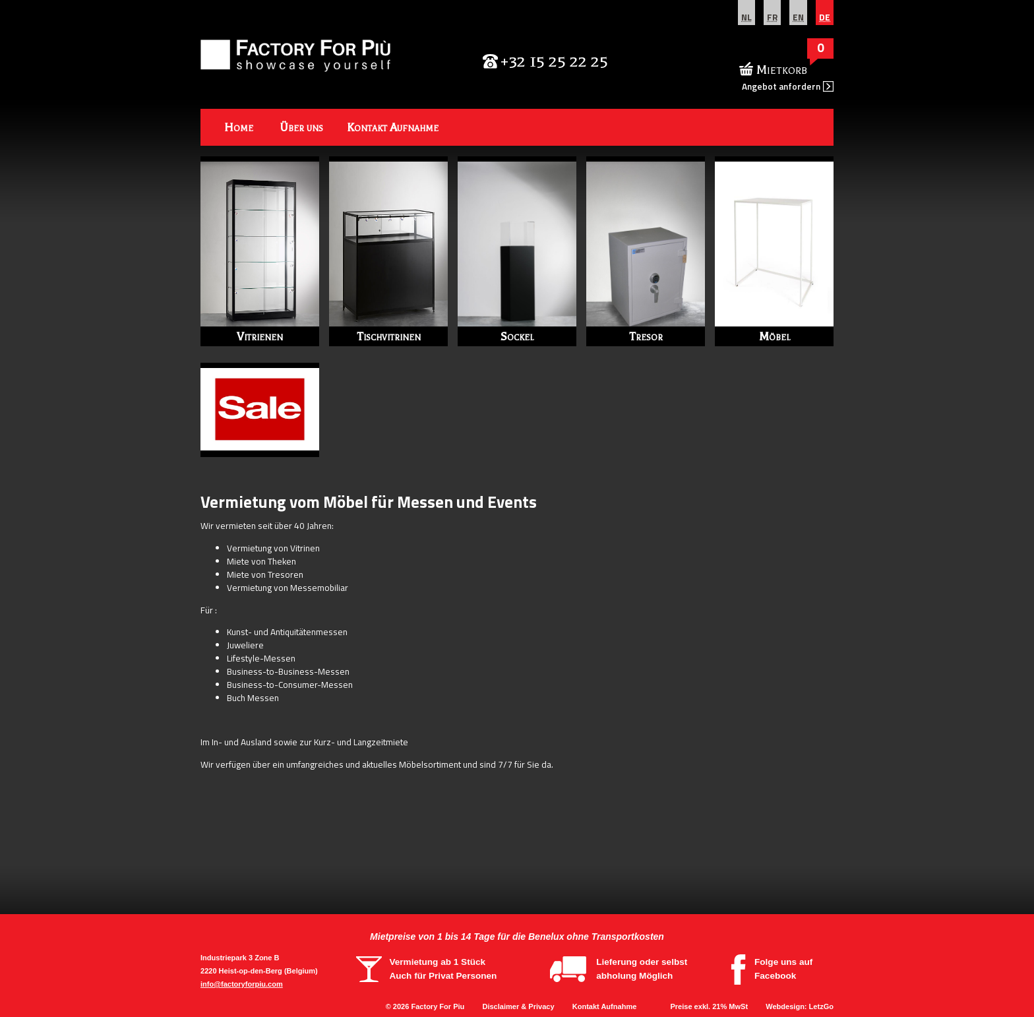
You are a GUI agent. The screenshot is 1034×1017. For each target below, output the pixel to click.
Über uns (301, 127)
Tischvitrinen (389, 336)
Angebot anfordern (781, 86)
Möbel (774, 336)
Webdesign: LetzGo (800, 1006)
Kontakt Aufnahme (393, 127)
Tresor (646, 336)
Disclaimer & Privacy (518, 1006)
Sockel (517, 336)
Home (238, 127)
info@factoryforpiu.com (241, 984)
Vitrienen (260, 336)
